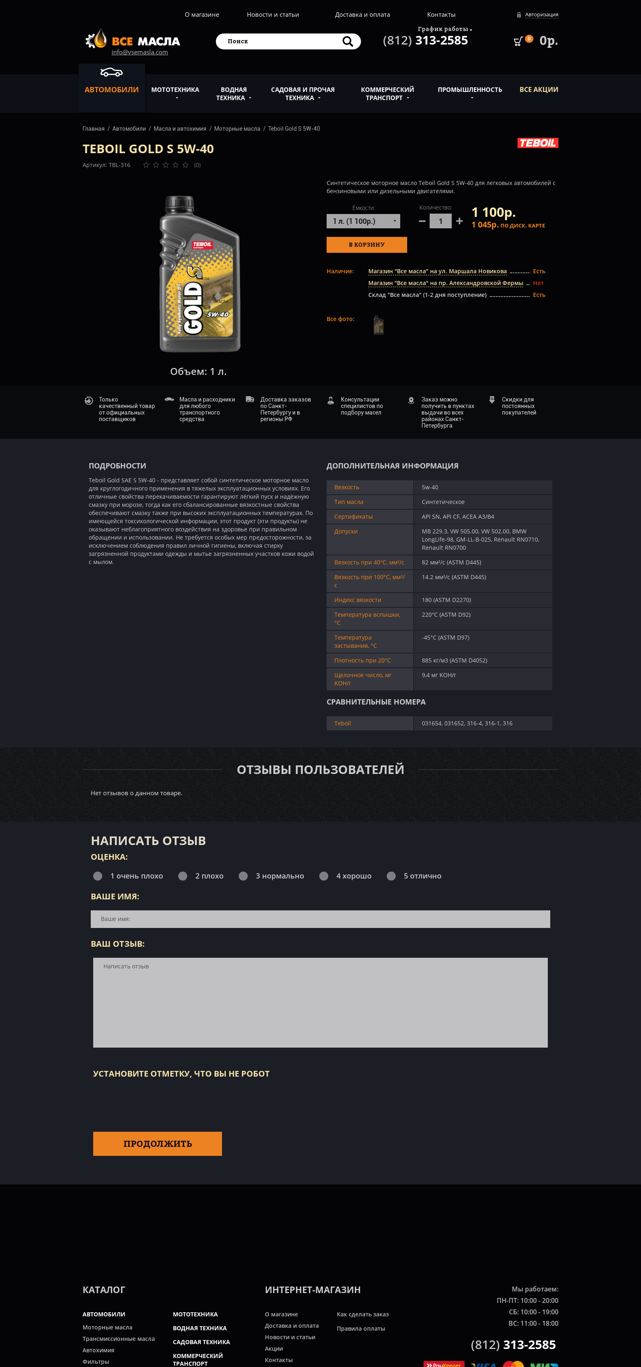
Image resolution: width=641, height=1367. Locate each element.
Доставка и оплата (362, 14)
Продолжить (157, 1143)
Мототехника (175, 85)
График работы (443, 28)
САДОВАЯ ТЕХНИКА (201, 1342)
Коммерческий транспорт (387, 89)
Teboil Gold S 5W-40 (294, 128)
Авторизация (541, 14)
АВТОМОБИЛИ (104, 1314)
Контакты (441, 14)
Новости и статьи (273, 14)
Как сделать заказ (363, 1314)
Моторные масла (237, 128)
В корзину (367, 244)
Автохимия (98, 1350)
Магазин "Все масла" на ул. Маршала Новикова (437, 271)
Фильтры (96, 1361)
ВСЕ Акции (539, 89)
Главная (94, 128)
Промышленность (470, 85)
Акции (274, 1348)
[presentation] (155, 1103)
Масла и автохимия (180, 128)
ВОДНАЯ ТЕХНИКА (200, 1328)
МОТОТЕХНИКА (195, 1314)
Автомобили (112, 80)
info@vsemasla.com (140, 52)
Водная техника (231, 89)
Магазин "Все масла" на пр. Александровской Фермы (445, 283)
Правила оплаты (361, 1328)
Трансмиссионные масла (119, 1338)
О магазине (202, 14)
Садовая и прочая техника (303, 89)
